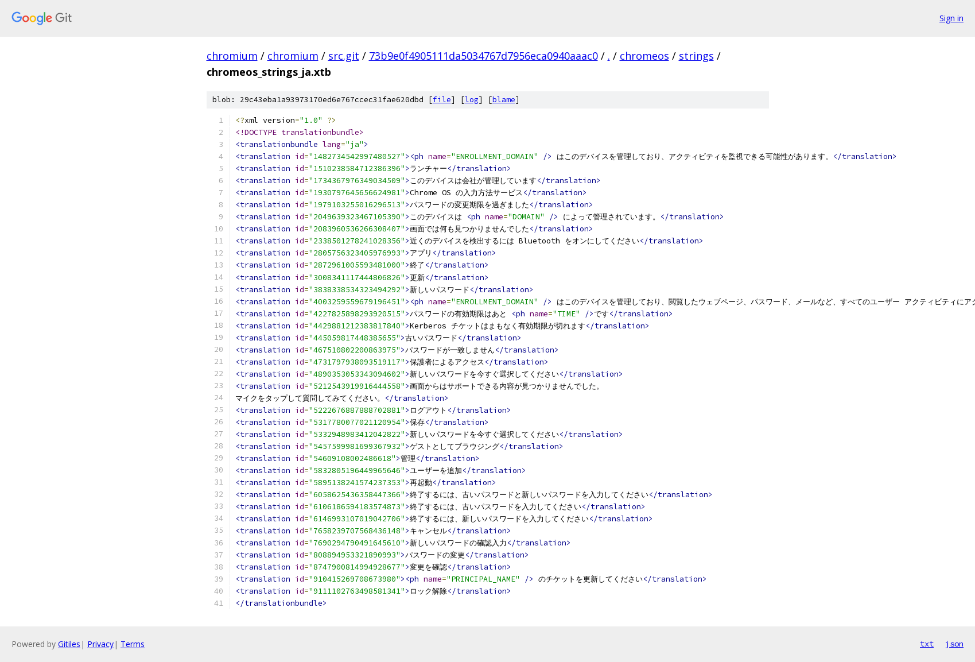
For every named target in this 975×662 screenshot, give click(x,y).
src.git (343, 56)
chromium (232, 56)
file (442, 99)
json (954, 643)
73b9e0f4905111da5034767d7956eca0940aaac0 (483, 56)
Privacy (100, 643)
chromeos (644, 56)
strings (696, 56)
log (472, 99)
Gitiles (69, 643)
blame (503, 99)
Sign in (951, 18)
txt (927, 643)
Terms (133, 643)
